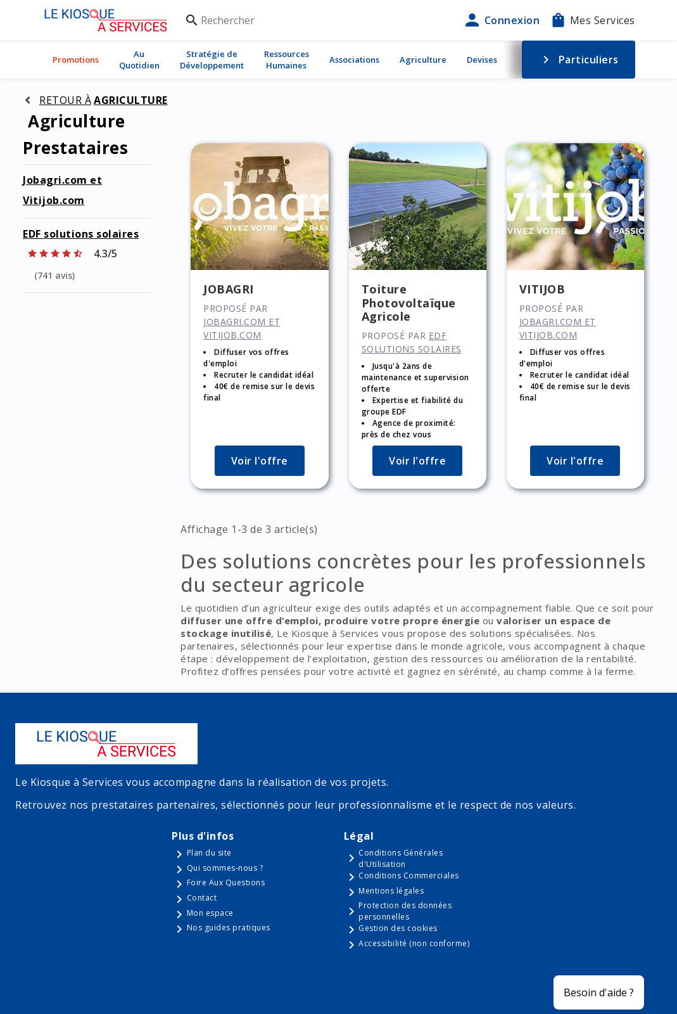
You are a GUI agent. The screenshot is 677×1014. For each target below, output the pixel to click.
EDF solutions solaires (81, 234)
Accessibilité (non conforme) (413, 943)
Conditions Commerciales (408, 875)
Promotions (76, 59)
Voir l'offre (259, 461)
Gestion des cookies (398, 928)
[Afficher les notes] (86, 264)
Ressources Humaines (286, 59)
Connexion (501, 20)
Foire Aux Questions (226, 882)
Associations (354, 59)
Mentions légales (391, 890)
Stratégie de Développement (212, 59)
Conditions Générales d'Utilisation (400, 858)
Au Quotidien (139, 59)
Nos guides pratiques (228, 927)
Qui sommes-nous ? (225, 868)
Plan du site (209, 852)
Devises (482, 59)
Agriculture (423, 59)
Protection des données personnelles (405, 911)
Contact (202, 897)
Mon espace (210, 913)
